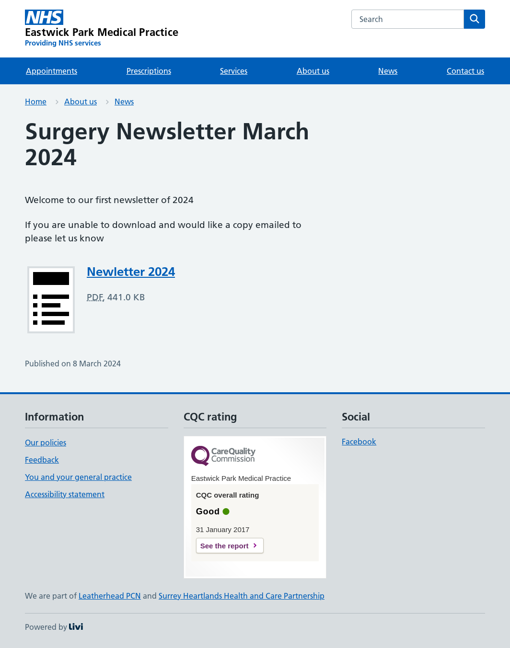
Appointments (51, 71)
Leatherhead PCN (110, 596)
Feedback (42, 460)
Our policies (45, 442)
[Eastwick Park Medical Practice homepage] (101, 29)
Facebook (359, 441)
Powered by (54, 627)
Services (233, 71)
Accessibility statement (64, 494)
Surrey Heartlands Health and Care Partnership (242, 596)
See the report (224, 546)
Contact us (465, 71)
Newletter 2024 (131, 271)
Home (35, 101)
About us (313, 71)
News (387, 71)
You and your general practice (78, 477)
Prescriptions (149, 71)
